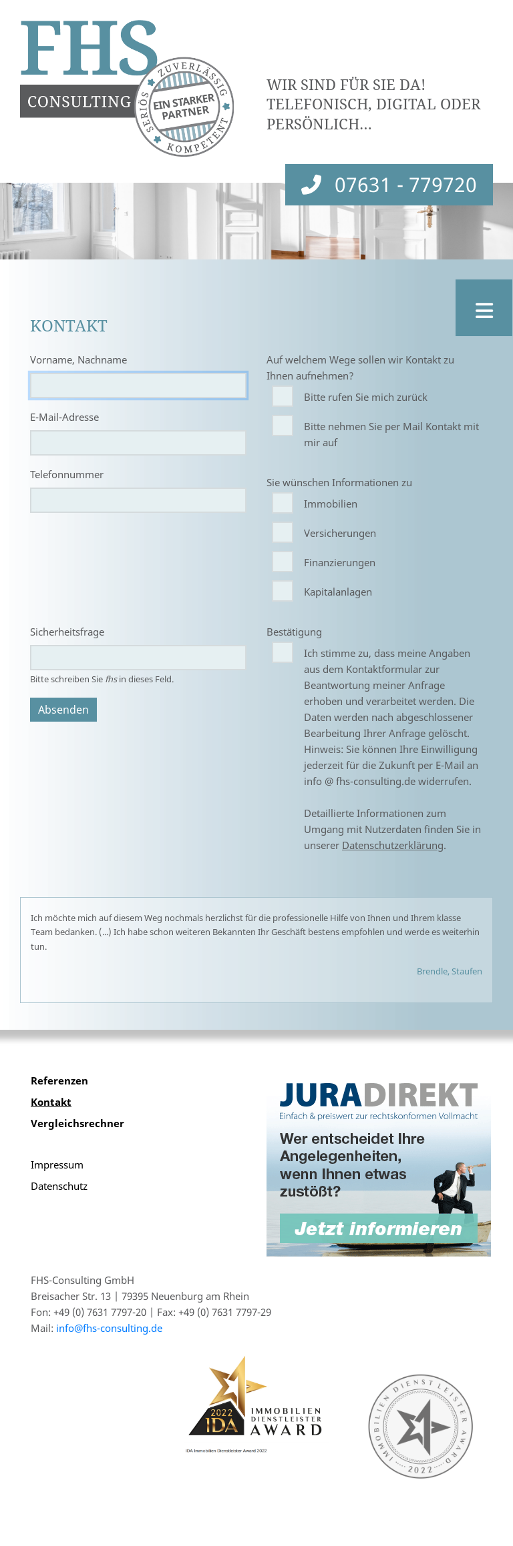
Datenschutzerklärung (393, 845)
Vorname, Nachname (78, 359)
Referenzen (59, 1080)
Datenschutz (59, 1186)
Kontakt (51, 1101)
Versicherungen (340, 533)
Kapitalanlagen (338, 591)
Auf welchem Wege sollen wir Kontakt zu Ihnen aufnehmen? (360, 367)
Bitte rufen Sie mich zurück (366, 397)
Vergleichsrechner (77, 1123)
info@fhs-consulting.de (109, 1328)
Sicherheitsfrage (67, 631)
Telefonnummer (67, 474)
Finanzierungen (339, 562)
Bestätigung (294, 631)
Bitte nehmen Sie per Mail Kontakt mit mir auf (391, 434)
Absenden (63, 709)
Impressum (57, 1164)
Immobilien (330, 503)
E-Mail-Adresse (64, 417)
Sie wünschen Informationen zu (339, 482)
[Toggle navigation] (484, 307)
